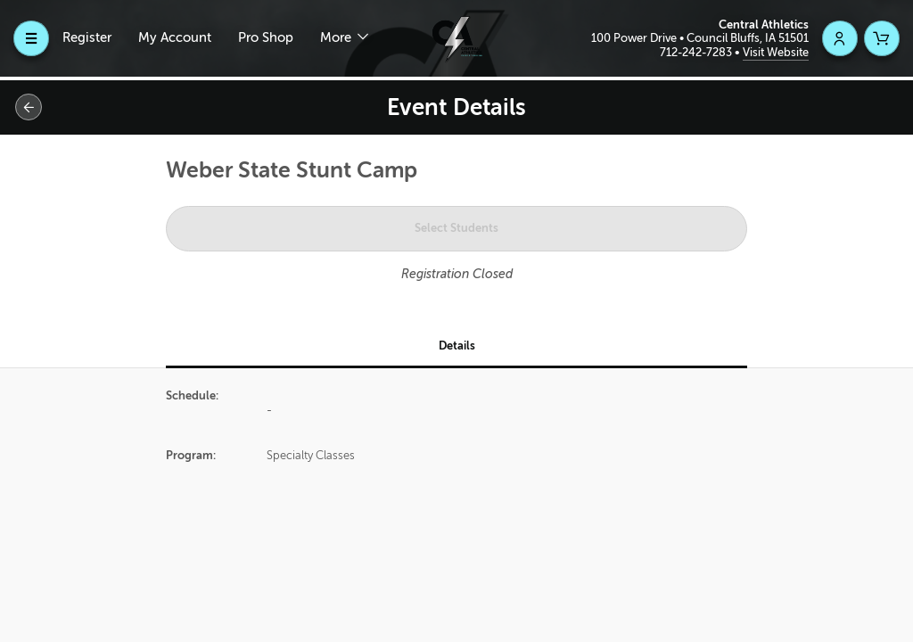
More (337, 37)
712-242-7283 (697, 52)
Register (86, 37)
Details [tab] (457, 345)
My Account (174, 37)
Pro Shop (265, 37)
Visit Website (776, 52)
